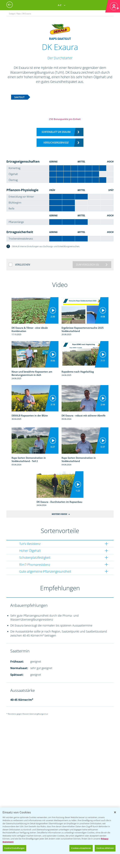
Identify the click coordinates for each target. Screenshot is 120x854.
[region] (60, 830)
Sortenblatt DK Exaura (56, 132)
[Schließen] (115, 812)
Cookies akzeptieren (81, 848)
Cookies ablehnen (105, 848)
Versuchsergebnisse (56, 142)
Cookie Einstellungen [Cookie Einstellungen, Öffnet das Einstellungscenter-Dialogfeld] (14, 848)
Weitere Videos (59, 514)
